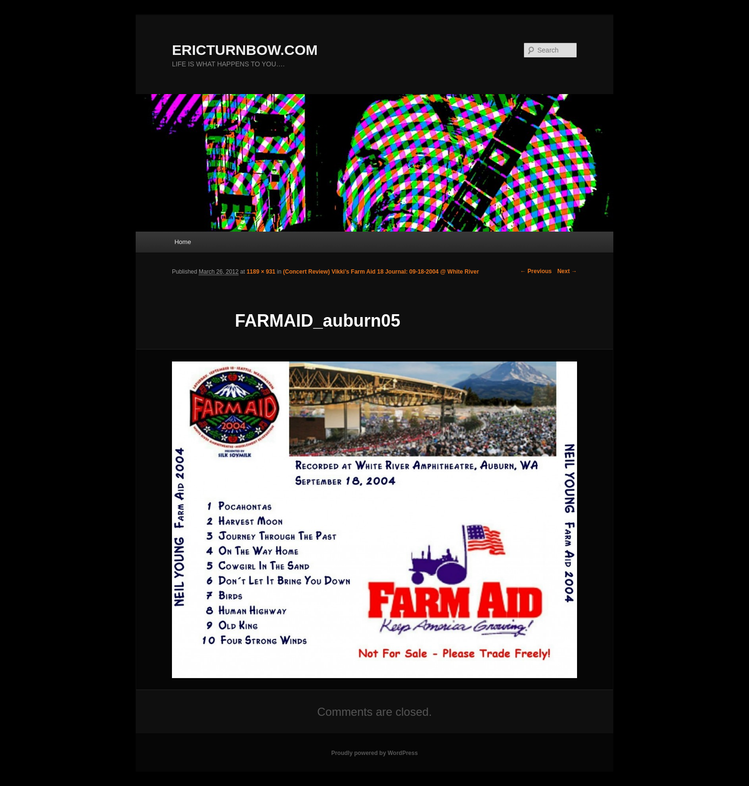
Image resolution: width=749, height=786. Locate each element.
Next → (567, 271)
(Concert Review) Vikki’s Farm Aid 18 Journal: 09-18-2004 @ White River (381, 271)
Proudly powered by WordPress (374, 753)
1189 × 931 (260, 271)
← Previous (536, 271)
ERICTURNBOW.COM (245, 50)
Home (182, 241)
